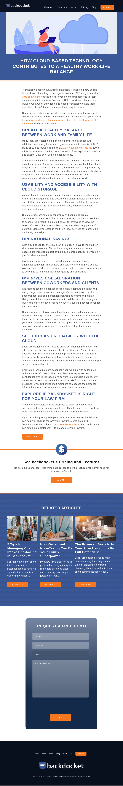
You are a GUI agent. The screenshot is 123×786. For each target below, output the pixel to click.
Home (27, 754)
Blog (94, 7)
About (74, 7)
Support (69, 754)
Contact (107, 7)
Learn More (61, 480)
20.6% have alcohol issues (76, 147)
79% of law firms (31, 96)
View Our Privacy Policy (61, 779)
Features (48, 7)
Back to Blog (32, 437)
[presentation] (50, 705)
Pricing (84, 7)
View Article (17, 584)
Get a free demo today (65, 424)
